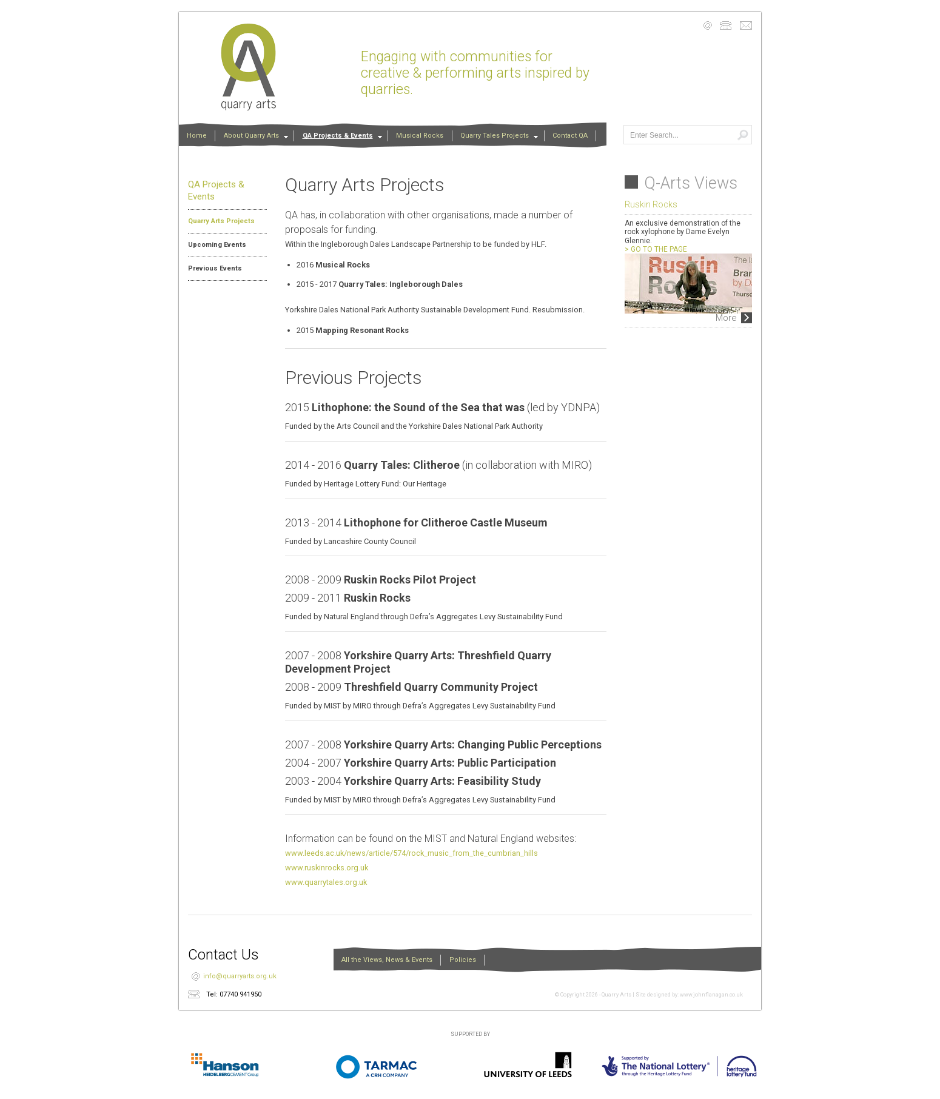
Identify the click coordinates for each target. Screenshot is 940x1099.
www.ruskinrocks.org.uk (326, 867)
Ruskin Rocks (651, 204)
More (726, 317)
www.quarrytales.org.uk (326, 882)
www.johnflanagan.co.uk (711, 995)
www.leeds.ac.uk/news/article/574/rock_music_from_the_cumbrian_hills (411, 853)
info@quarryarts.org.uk (240, 976)
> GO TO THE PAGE (656, 249)
